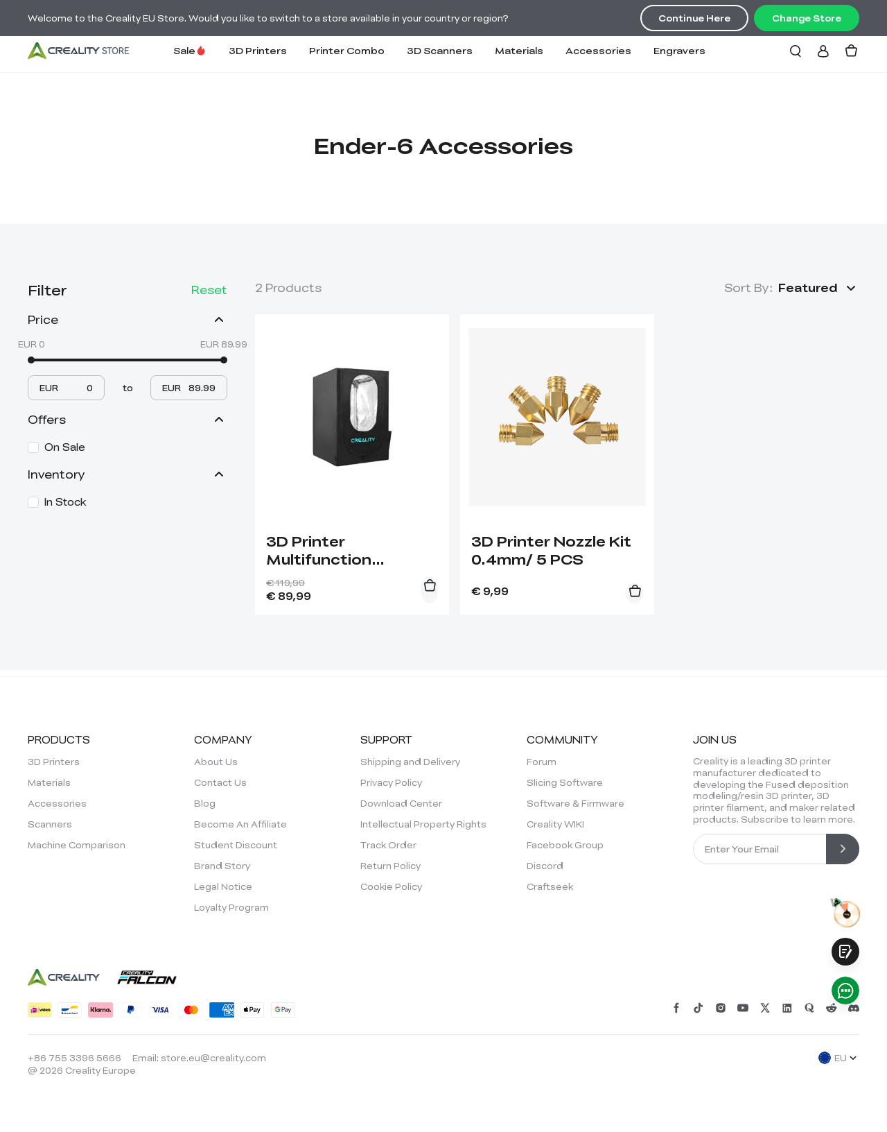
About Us (216, 761)
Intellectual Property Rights (423, 824)
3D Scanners (440, 50)
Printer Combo (347, 50)
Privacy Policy (391, 782)
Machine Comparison (76, 845)
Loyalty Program (231, 907)
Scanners (50, 824)
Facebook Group (565, 845)
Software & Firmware (575, 803)
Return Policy (390, 865)
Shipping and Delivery (410, 761)
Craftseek (550, 886)
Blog (205, 803)
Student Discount (235, 845)
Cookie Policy (391, 886)
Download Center (401, 803)
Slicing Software (565, 782)
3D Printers (258, 50)
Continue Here (694, 18)
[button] (818, 288)
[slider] (31, 360)
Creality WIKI (555, 824)
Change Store (806, 18)
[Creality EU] (78, 50)
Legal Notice (223, 886)
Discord (545, 865)
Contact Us (220, 782)
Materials (519, 50)
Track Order (388, 845)
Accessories (598, 50)
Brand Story (222, 865)
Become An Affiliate (240, 824)
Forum (541, 761)
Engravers (679, 50)
